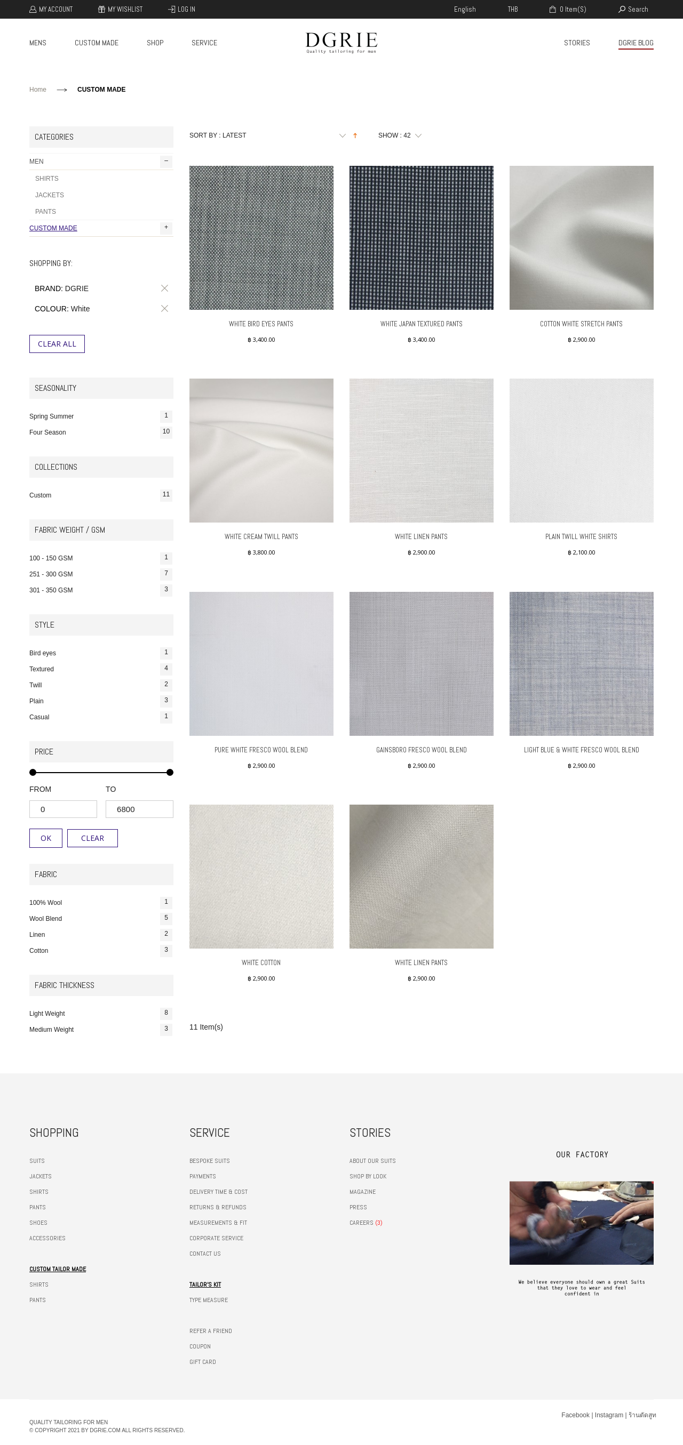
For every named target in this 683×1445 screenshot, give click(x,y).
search (638, 9)
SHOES (38, 1222)
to (111, 789)
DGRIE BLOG (636, 42)
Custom (100, 495)
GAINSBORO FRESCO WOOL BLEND (421, 749)
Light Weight (100, 1014)
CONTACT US (205, 1253)
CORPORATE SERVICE (216, 1238)
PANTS (45, 211)
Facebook (575, 1415)
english (465, 9)
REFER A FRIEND (210, 1331)
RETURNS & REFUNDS (218, 1207)
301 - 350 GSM (100, 590)
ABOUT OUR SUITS (373, 1161)
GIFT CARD (202, 1362)
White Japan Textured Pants (421, 323)
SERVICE (204, 42)
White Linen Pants (421, 536)
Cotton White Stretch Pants (581, 323)
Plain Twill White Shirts (581, 536)
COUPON (200, 1346)
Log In (186, 9)
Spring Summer (100, 417)
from (40, 789)
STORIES (577, 42)
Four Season (100, 433)
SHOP (155, 42)
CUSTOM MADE (96, 42)
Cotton (100, 951)
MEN (100, 162)
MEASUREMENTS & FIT (218, 1222)
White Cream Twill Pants (261, 536)
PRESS (358, 1207)
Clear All (57, 344)
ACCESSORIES (47, 1238)
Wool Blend (100, 919)
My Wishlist (125, 9)
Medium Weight (100, 1030)
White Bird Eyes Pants (261, 323)
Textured (100, 669)
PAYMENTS (202, 1176)
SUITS (37, 1161)
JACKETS (49, 195)
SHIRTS (47, 178)
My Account (56, 9)
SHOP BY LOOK (368, 1176)
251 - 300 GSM (100, 574)
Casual (100, 717)
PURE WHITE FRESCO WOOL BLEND (261, 749)
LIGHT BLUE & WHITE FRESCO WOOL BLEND (581, 749)
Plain (100, 701)
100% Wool (100, 903)
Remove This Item (162, 288)
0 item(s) (572, 9)
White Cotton (261, 962)
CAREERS (362, 1222)
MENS (37, 42)
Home (37, 89)
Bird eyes (100, 653)
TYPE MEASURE (208, 1300)
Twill (100, 685)
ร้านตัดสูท (642, 1415)
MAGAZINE (363, 1191)
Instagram (609, 1415)
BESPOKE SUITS (209, 1161)
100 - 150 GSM (100, 558)
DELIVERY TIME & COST (218, 1191)
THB (513, 9)
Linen (100, 935)
